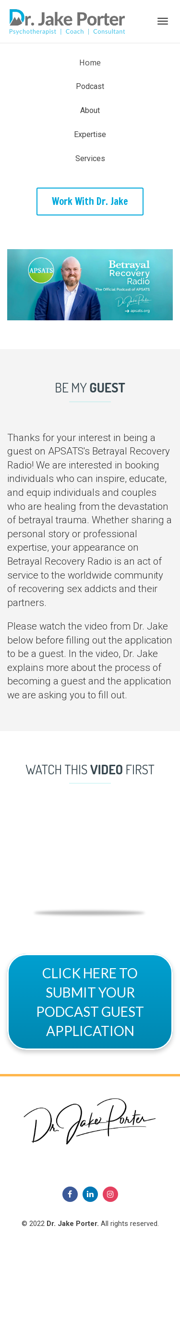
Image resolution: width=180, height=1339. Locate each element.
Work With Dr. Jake (90, 201)
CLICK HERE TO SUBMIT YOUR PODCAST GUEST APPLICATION (90, 1002)
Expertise (90, 134)
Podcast (90, 86)
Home (90, 62)
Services (90, 158)
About (90, 110)
